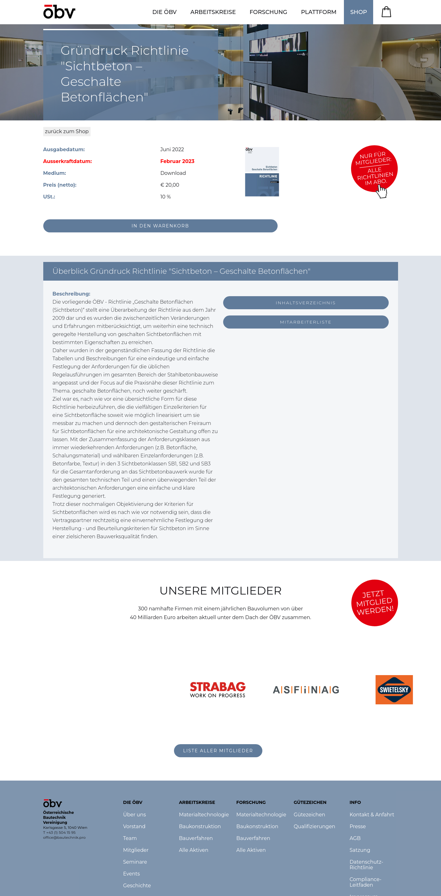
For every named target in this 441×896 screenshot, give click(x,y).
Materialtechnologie (204, 815)
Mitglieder (136, 850)
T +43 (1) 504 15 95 (59, 832)
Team (130, 838)
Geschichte (137, 886)
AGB (355, 838)
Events (131, 874)
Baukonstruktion (200, 826)
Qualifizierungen (314, 826)
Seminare (135, 862)
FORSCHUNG (268, 12)
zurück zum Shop (67, 131)
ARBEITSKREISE (213, 12)
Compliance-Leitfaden (366, 882)
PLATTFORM (318, 12)
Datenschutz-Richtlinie (366, 864)
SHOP (358, 12)
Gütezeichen (309, 815)
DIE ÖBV (164, 12)
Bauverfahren (196, 838)
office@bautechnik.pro (64, 837)
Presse (358, 826)
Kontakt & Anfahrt (372, 815)
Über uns (134, 815)
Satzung (360, 850)
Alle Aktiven (194, 850)
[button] (164, 12)
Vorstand (134, 826)
